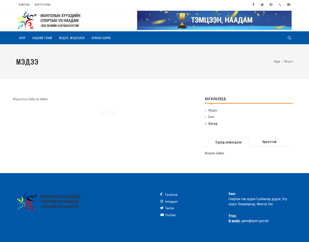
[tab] (228, 141)
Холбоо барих (101, 38)
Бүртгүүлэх (42, 4)
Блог (212, 117)
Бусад (213, 123)
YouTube (168, 215)
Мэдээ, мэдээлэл (72, 38)
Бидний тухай (42, 38)
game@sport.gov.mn (255, 221)
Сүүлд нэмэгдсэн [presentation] (228, 142)
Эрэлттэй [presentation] (269, 142)
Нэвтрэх (24, 4)
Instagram (169, 201)
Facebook (169, 194)
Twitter (167, 208)
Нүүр (22, 38)
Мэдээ (213, 110)
